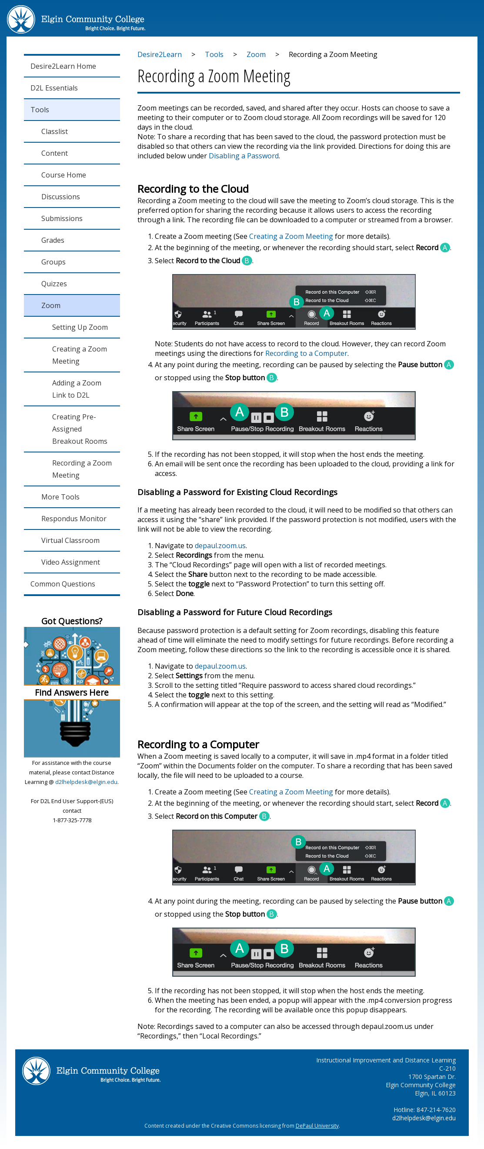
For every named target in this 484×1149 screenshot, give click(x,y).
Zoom (256, 54)
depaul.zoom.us (220, 545)
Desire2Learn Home (63, 66)
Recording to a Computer (306, 353)
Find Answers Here (72, 692)
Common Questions (62, 584)
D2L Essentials (54, 88)
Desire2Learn (159, 54)
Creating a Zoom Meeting (291, 236)
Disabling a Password (244, 156)
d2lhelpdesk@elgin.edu (86, 782)
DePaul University (317, 1125)
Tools (39, 109)
